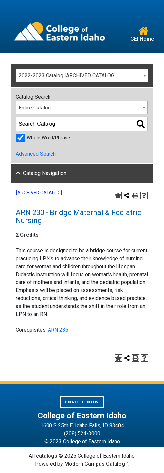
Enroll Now (82, 402)
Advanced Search (36, 154)
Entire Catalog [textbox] (35, 108)
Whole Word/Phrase (48, 138)
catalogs (46, 456)
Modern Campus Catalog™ (96, 464)
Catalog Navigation (44, 173)
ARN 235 (58, 330)
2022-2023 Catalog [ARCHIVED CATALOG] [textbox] (67, 75)
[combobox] (82, 75)
